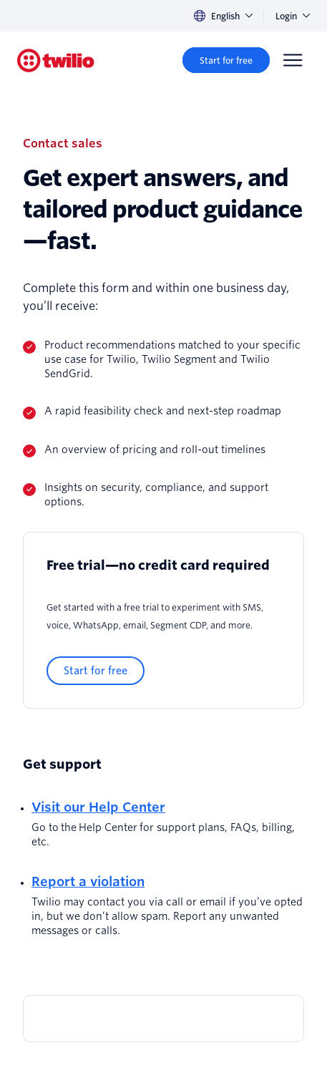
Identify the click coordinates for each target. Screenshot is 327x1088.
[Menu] (292, 60)
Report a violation (88, 881)
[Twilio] (55, 60)
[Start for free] (226, 60)
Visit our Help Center (98, 807)
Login (292, 16)
